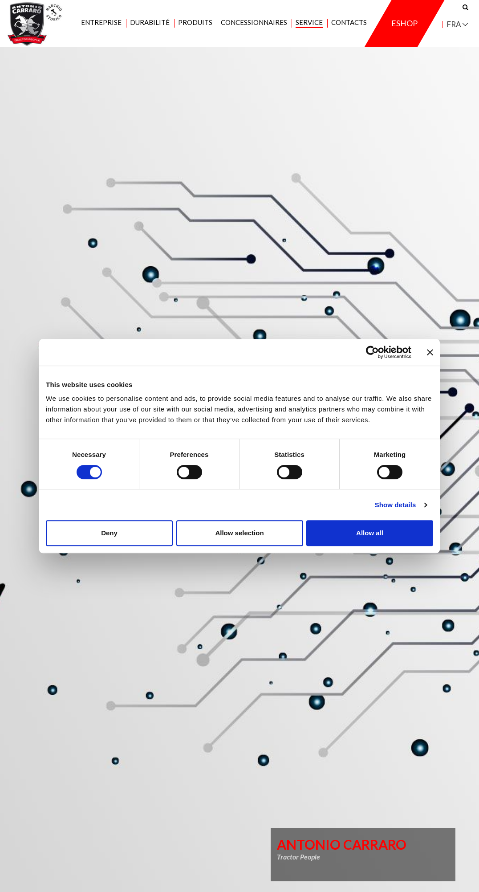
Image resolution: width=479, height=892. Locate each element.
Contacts (349, 27)
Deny (109, 533)
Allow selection (239, 533)
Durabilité (150, 27)
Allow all (369, 533)
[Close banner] (430, 352)
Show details (395, 505)
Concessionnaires (254, 27)
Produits (195, 27)
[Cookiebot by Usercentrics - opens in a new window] (372, 352)
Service (309, 27)
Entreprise (101, 27)
